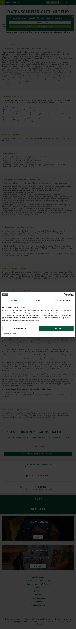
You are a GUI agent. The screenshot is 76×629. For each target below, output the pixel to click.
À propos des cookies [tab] (63, 300)
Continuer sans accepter (9, 333)
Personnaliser (20, 328)
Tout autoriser (56, 328)
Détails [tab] (38, 300)
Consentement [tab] (13, 300)
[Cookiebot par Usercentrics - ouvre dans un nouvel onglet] (65, 294)
